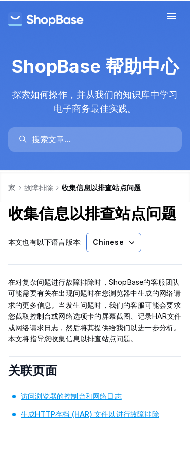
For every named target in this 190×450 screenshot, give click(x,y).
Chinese (114, 242)
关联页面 (46, 370)
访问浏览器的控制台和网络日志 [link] (71, 396)
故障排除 (38, 187)
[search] (100, 139)
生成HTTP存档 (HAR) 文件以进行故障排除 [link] (90, 414)
